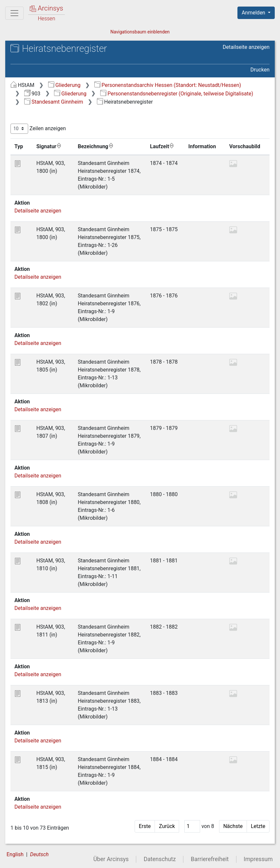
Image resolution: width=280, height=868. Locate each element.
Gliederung (64, 85)
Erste (145, 826)
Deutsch (39, 854)
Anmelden (254, 13)
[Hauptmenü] (14, 13)
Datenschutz (160, 859)
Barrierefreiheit (210, 859)
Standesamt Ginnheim (53, 102)
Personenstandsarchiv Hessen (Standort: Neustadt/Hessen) (167, 85)
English (15, 854)
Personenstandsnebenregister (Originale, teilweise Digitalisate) (176, 94)
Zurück (167, 826)
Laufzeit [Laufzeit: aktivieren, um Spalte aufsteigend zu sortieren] (162, 146)
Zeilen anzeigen (38, 129)
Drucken (260, 70)
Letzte (258, 826)
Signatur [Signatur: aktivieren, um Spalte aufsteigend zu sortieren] (49, 146)
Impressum (258, 859)
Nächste (233, 826)
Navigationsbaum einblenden (140, 31)
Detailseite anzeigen (246, 47)
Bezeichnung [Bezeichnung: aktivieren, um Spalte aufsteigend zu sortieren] (95, 146)
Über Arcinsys (111, 859)
